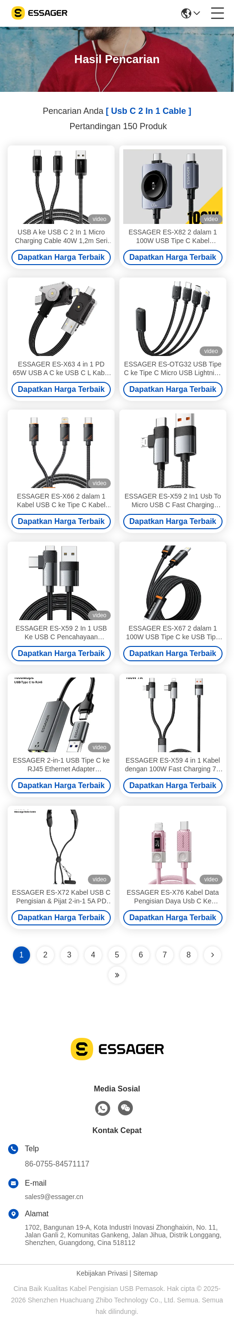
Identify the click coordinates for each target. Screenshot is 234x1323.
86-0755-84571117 (57, 1164)
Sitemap (145, 1273)
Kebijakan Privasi (102, 1273)
